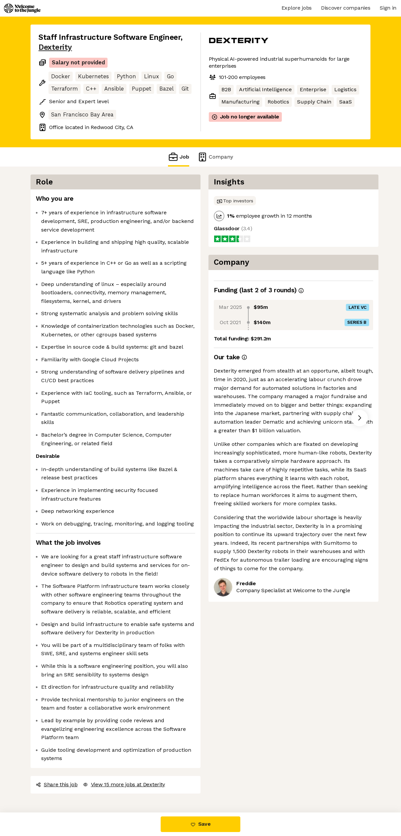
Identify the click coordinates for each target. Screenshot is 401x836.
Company (215, 156)
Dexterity (55, 47)
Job (178, 156)
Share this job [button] (57, 784)
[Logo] (22, 8)
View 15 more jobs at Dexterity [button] (124, 784)
